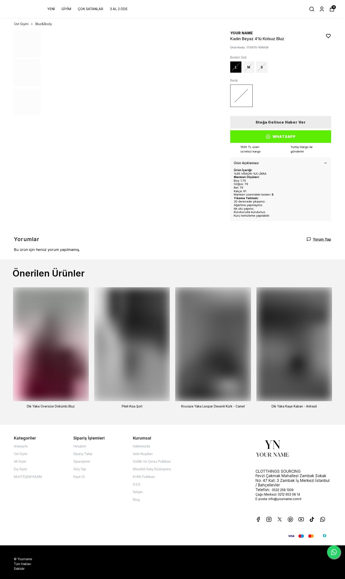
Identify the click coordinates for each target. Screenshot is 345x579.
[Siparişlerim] (322, 9)
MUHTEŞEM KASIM (28, 477)
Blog (136, 499)
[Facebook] (258, 519)
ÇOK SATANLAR (90, 9)
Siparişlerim (81, 461)
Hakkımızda (141, 446)
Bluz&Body (43, 24)
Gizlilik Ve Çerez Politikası (152, 461)
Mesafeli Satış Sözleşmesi (152, 469)
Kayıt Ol (79, 477)
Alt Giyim (20, 461)
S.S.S (136, 484)
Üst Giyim (23, 24)
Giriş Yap (79, 469)
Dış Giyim (20, 469)
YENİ (51, 9)
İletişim (138, 492)
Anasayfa (21, 446)
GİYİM (66, 9)
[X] (279, 519)
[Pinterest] (290, 519)
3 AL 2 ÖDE (119, 9)
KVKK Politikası (144, 477)
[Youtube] (301, 519)
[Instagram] (269, 519)
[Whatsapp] (322, 519)
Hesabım (79, 446)
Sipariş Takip (82, 454)
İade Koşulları (143, 454)
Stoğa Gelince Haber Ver (281, 122)
